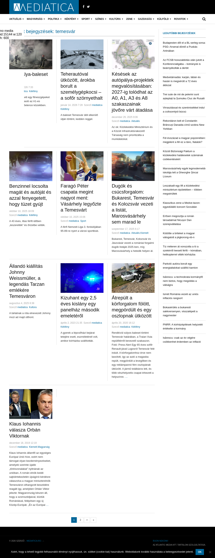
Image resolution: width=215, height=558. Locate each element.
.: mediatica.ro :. (34, 541)
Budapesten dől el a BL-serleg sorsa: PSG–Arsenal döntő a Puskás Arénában (184, 46)
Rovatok (180, 19)
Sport (85, 19)
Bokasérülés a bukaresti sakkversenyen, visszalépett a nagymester (180, 311)
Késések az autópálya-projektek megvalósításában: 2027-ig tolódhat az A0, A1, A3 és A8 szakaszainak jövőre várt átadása (133, 92)
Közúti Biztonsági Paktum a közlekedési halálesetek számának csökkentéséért (183, 155)
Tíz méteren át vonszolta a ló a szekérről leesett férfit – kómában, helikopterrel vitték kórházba (182, 250)
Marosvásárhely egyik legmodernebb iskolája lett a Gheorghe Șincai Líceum (184, 172)
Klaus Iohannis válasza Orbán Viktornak (25, 430)
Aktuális (15, 19)
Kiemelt (144, 233)
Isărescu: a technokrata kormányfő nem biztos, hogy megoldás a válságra (183, 280)
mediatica (97, 105)
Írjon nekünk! (160, 541)
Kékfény (70, 19)
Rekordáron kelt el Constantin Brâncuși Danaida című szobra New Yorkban (183, 124)
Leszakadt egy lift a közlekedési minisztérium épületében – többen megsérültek (182, 189)
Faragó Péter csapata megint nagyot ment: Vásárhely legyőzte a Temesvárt (81, 198)
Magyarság (35, 19)
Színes (99, 19)
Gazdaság (145, 19)
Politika (53, 19)
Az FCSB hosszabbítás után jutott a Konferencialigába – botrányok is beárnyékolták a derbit (183, 63)
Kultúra (115, 19)
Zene (129, 19)
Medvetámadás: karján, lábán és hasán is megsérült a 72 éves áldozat (182, 81)
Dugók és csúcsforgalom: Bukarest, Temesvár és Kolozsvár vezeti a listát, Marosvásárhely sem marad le (133, 204)
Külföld (163, 19)
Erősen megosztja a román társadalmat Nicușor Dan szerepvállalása (178, 220)
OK (200, 552)
